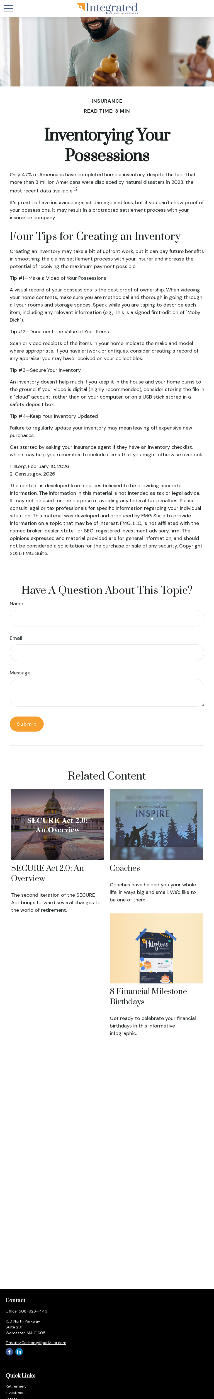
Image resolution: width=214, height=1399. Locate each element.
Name (16, 603)
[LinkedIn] (19, 1351)
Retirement (16, 1386)
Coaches (125, 868)
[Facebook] (9, 1351)
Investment (16, 1392)
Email (16, 638)
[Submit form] (27, 724)
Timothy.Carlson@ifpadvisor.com (36, 1342)
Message (20, 672)
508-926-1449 (33, 1311)
